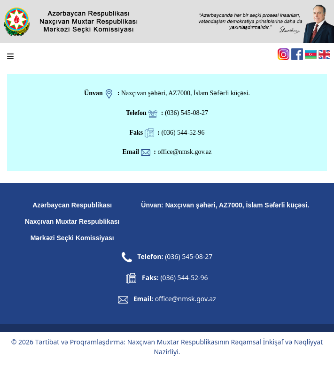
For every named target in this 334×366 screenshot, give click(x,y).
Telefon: (167, 256)
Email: (174, 298)
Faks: (167, 277)
